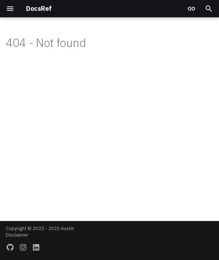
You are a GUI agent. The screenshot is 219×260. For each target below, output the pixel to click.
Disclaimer (17, 235)
